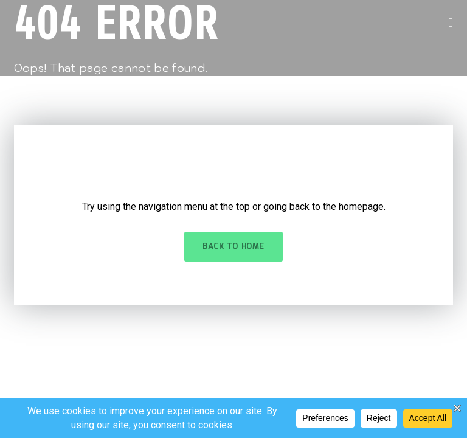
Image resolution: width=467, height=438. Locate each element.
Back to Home (233, 246)
